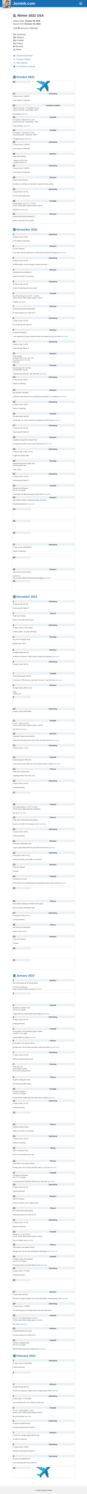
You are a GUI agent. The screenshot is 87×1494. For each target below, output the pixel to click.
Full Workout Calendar (24, 66)
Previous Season (22, 59)
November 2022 (26, 229)
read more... (25, 114)
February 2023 (26, 1355)
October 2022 (25, 77)
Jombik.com (24, 3)
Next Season (20, 63)
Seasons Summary (23, 56)
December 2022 (26, 596)
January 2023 (25, 975)
